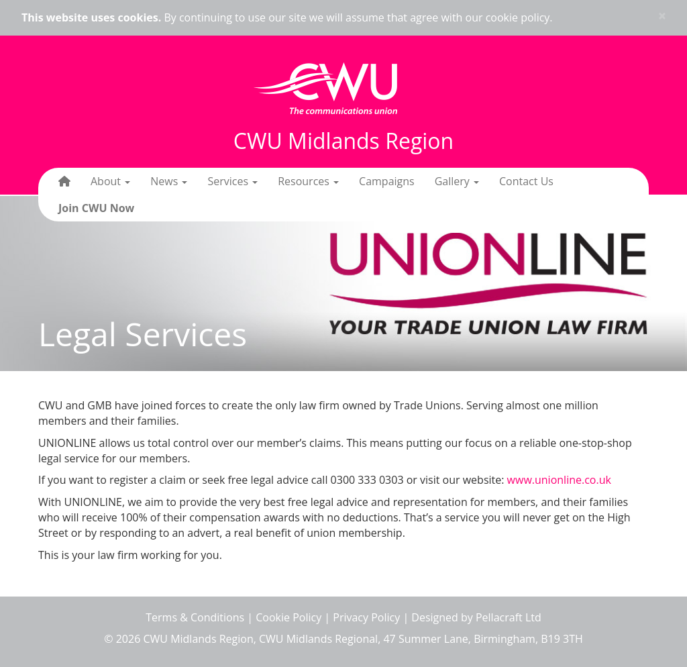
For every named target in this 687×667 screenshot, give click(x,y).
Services (232, 181)
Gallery (457, 181)
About (110, 181)
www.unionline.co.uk (559, 479)
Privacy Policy (366, 617)
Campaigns (387, 181)
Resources (308, 181)
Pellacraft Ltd (508, 617)
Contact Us (526, 181)
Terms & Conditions (195, 617)
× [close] (662, 16)
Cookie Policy (288, 617)
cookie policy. (519, 17)
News (168, 181)
